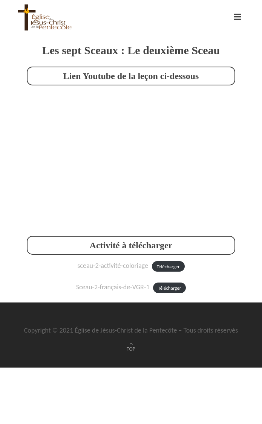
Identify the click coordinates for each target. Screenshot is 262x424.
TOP (131, 349)
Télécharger (168, 266)
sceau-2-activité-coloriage (112, 265)
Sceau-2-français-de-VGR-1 (113, 287)
